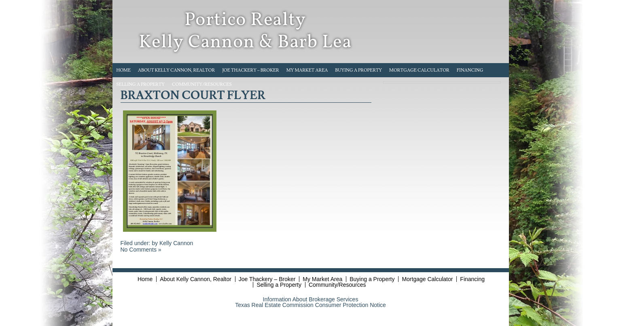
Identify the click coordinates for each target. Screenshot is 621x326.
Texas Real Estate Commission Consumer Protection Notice (310, 305)
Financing (470, 70)
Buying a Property (358, 70)
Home (124, 70)
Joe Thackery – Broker (250, 70)
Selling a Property (141, 84)
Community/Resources (201, 84)
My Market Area (307, 70)
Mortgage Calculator (419, 70)
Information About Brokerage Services (310, 299)
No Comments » (141, 249)
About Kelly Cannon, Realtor (176, 70)
